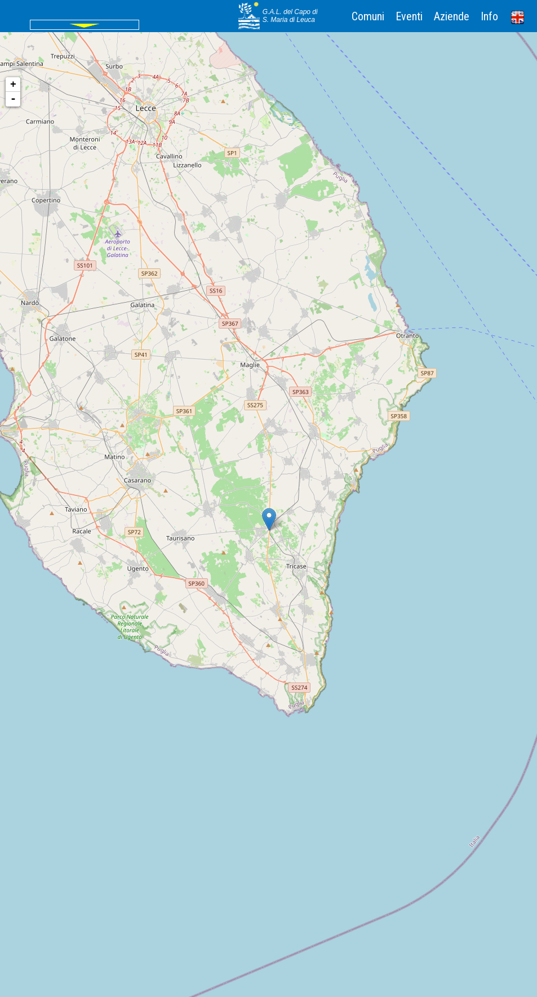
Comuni (368, 16)
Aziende (451, 16)
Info (489, 16)
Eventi (409, 16)
